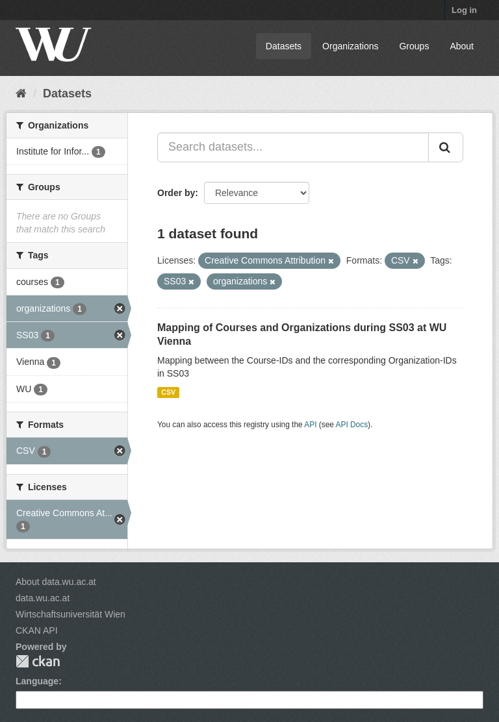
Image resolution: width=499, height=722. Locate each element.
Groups (414, 46)
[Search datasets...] (293, 147)
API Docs (352, 424)
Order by (176, 193)
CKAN (38, 661)
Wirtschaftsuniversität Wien (70, 614)
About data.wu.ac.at (56, 582)
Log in (464, 10)
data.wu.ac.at (43, 598)
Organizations (350, 46)
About (462, 46)
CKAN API (37, 630)
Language (37, 681)
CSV (168, 392)
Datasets (283, 46)
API (310, 424)
